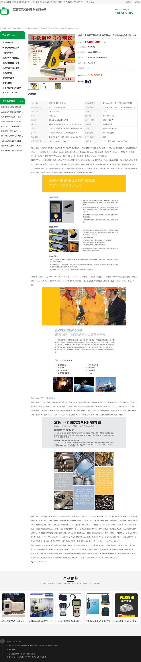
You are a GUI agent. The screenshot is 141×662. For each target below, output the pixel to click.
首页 (10, 28)
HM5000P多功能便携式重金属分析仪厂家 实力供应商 (76, 621)
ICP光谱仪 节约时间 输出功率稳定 (12, 126)
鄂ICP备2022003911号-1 (30, 645)
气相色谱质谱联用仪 (10, 48)
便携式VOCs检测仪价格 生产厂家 (98, 621)
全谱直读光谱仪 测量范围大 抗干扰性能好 (12, 112)
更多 (21, 101)
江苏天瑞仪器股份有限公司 (47, 645)
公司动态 (90, 22)
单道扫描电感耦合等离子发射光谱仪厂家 (43, 621)
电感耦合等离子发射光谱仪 (13, 68)
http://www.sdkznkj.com (39, 562)
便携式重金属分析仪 (10, 63)
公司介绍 (70, 22)
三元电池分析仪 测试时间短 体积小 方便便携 (12, 136)
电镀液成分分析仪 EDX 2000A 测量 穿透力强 (12, 146)
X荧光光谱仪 (7, 53)
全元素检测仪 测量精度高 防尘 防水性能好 (12, 150)
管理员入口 (35, 657)
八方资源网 (20, 657)
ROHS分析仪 (26, 28)
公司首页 (10, 22)
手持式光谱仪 (8, 78)
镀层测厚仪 (7, 73)
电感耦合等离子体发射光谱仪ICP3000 (14, 621)
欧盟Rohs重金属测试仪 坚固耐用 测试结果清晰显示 (12, 107)
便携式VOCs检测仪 (10, 58)
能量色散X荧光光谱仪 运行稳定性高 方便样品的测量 (12, 117)
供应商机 (30, 22)
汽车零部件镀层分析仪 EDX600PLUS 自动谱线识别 (12, 131)
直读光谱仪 (7, 83)
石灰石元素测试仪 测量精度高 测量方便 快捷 (12, 141)
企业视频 (50, 22)
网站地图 (43, 657)
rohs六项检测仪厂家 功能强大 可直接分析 (12, 121)
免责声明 (27, 657)
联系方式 (131, 22)
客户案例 (110, 22)
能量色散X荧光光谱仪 (11, 88)
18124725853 (94, 75)
